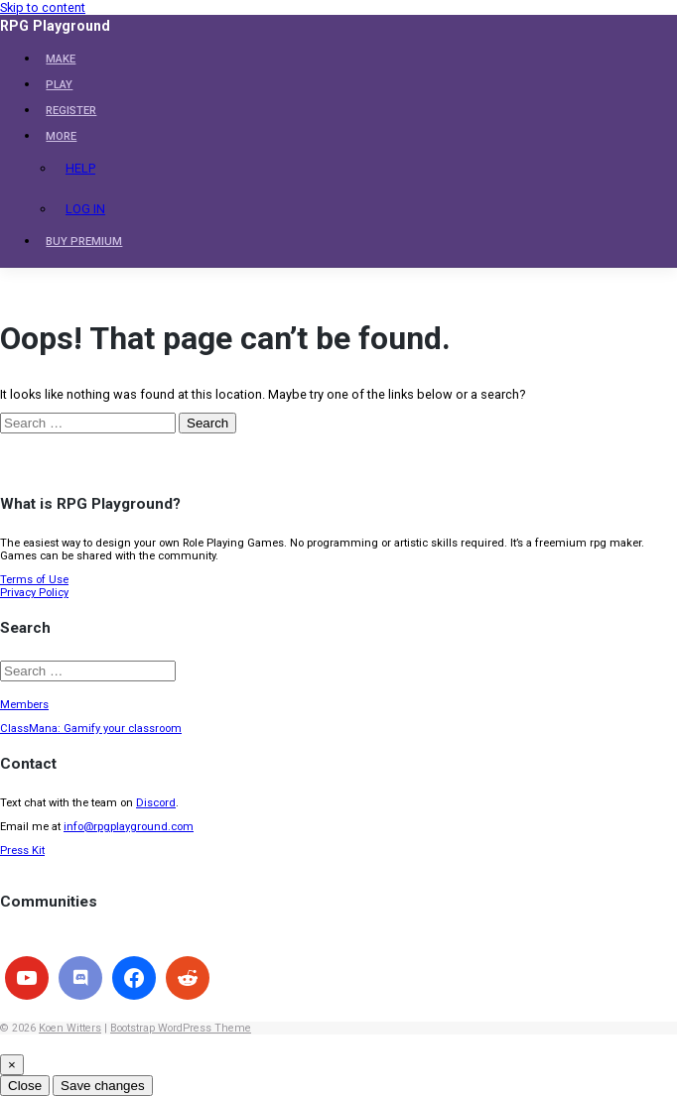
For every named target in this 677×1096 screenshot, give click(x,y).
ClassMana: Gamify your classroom (91, 728)
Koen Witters (70, 1028)
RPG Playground (55, 26)
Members (24, 704)
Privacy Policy (34, 592)
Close (25, 1085)
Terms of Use (34, 579)
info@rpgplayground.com (129, 826)
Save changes (102, 1085)
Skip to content (42, 7)
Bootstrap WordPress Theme (180, 1028)
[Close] (12, 1064)
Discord (156, 802)
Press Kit (22, 850)
